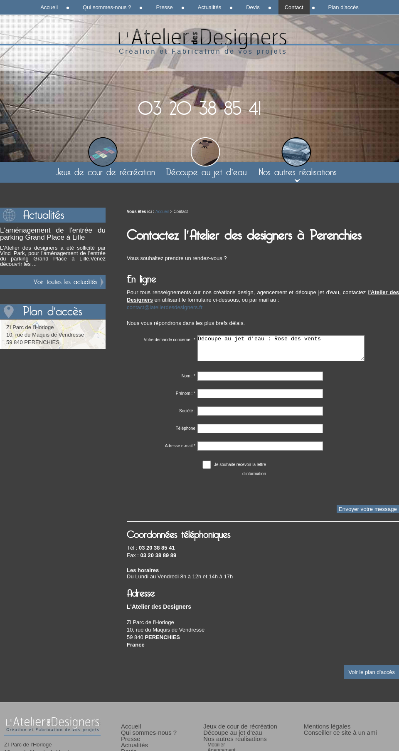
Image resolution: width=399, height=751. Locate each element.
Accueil (162, 211)
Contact (294, 7)
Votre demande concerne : (169, 339)
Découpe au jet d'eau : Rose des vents (281, 350)
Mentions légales (327, 731)
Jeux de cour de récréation (105, 172)
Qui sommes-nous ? (107, 7)
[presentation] (190, 494)
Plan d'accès (343, 7)
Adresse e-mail (180, 451)
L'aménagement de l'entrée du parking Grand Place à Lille (53, 234)
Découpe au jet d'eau (206, 172)
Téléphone (185, 433)
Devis (253, 7)
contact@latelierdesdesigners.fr (164, 307)
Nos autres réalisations (298, 172)
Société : (187, 416)
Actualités (209, 7)
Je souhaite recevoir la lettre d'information (234, 470)
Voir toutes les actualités (65, 282)
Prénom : (185, 398)
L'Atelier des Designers (199, 41)
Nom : (188, 381)
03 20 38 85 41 (199, 109)
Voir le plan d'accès (371, 677)
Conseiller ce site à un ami (340, 737)
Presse (164, 7)
